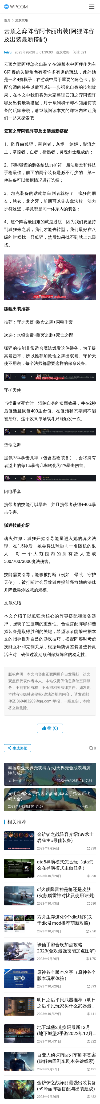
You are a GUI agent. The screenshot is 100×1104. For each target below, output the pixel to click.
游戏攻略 (63, 52)
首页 (7, 20)
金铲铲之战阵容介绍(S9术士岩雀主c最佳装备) (65, 837)
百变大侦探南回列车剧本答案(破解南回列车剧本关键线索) (66, 1058)
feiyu (7, 52)
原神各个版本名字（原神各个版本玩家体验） (66, 975)
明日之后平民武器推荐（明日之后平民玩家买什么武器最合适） (66, 1003)
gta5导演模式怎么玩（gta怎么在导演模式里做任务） (65, 865)
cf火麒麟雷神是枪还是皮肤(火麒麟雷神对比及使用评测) (66, 892)
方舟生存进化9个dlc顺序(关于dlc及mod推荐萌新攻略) (65, 920)
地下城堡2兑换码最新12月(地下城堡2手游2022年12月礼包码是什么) (65, 1031)
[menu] (91, 6)
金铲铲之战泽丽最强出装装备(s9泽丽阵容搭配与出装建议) (66, 1085)
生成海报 (17, 748)
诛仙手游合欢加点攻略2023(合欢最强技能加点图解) (66, 948)
